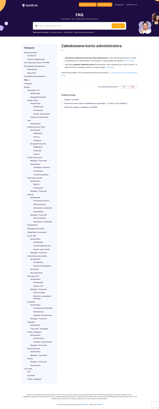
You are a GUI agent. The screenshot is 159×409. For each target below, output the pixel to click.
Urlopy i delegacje (34, 332)
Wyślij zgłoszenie (105, 5)
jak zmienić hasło (56, 32)
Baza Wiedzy (38, 212)
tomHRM (99, 404)
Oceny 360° (31, 236)
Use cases (28, 369)
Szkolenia (31, 302)
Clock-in (36, 137)
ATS (29, 372)
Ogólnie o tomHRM (71, 100)
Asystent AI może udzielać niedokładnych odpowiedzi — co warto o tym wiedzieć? (95, 103)
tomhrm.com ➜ (132, 5)
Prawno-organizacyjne (36, 59)
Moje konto (31, 73)
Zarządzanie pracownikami (34, 66)
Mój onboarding (36, 273)
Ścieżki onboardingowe (42, 266)
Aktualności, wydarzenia (42, 208)
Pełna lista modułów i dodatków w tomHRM (80, 107)
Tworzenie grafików (41, 175)
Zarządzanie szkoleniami (42, 308)
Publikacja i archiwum (41, 167)
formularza (109, 67)
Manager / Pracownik (38, 161)
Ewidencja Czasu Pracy (36, 127)
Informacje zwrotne (34, 178)
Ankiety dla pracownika (39, 117)
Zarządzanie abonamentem (34, 76)
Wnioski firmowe (33, 349)
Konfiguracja (38, 110)
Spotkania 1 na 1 (33, 90)
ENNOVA (85, 404)
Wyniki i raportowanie (41, 114)
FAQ (73, 19)
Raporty (36, 184)
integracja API (68, 32)
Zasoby (30, 359)
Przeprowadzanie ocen (42, 246)
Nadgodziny (37, 133)
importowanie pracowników (84, 32)
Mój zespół (34, 269)
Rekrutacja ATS (33, 276)
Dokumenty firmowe (41, 201)
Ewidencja (37, 140)
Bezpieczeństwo (30, 53)
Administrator (32, 69)
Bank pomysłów (39, 204)
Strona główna (65, 19)
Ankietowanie (38, 107)
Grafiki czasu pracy (34, 158)
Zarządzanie (38, 262)
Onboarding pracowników (37, 256)
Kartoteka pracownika (35, 229)
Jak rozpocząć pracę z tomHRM (36, 63)
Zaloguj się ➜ (119, 5)
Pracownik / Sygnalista (39, 329)
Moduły (27, 87)
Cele (29, 121)
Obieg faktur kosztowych (37, 232)
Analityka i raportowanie (42, 315)
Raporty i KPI (38, 286)
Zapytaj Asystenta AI (87, 5)
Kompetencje (32, 225)
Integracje (28, 84)
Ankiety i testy (32, 100)
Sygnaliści (31, 322)
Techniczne (31, 56)
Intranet (30, 194)
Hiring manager (39, 292)
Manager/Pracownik (38, 97)
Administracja (38, 312)
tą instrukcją (129, 61)
